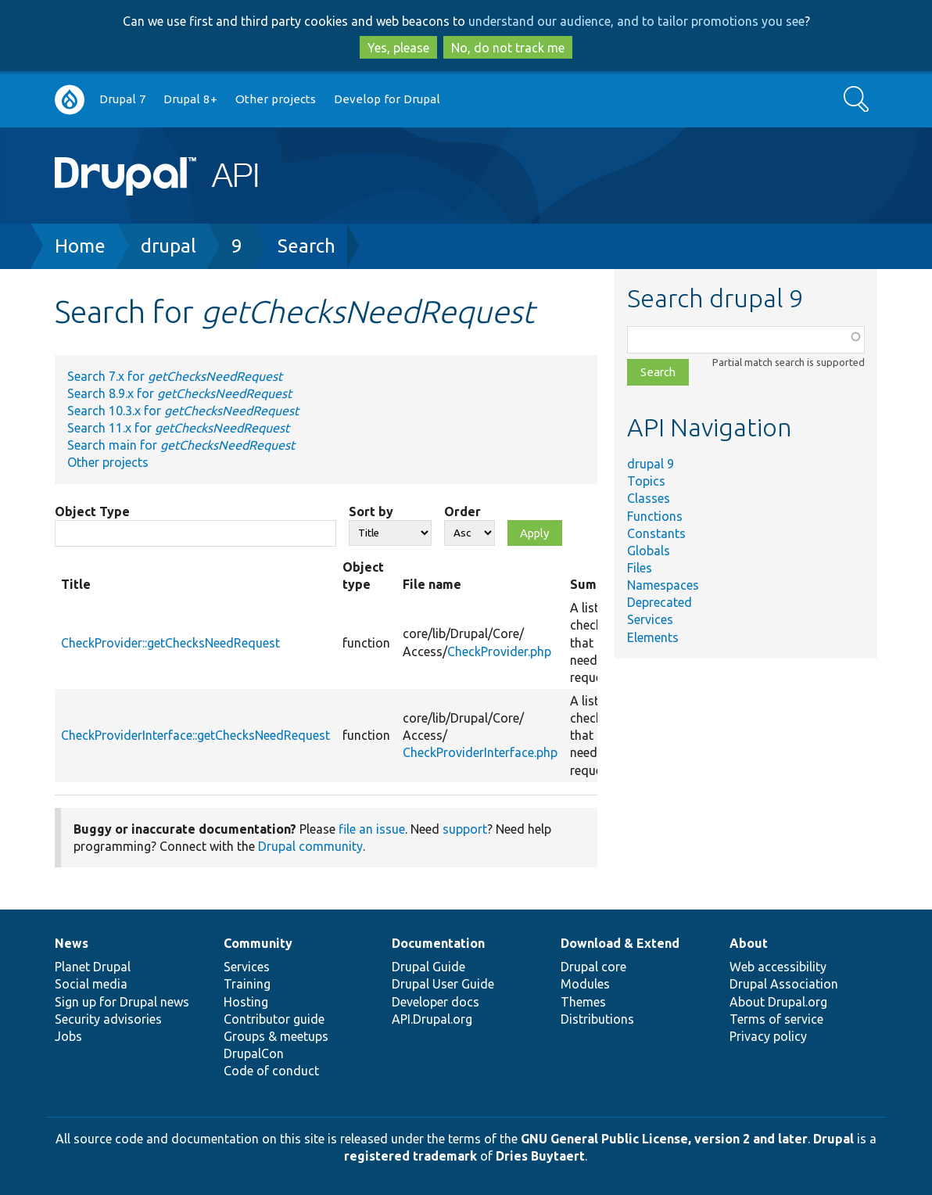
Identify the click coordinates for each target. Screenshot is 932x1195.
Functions (655, 516)
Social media (91, 984)
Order (462, 511)
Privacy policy (768, 1036)
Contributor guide (274, 1019)
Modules (585, 984)
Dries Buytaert (540, 1156)
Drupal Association (783, 984)
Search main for (181, 445)
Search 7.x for (174, 376)
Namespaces (663, 585)
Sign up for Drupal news (122, 1002)
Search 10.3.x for (183, 411)
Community (258, 943)
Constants (656, 533)
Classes (648, 498)
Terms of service (776, 1019)
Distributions (597, 1019)
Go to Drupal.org (69, 100)
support (465, 829)
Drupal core (593, 967)
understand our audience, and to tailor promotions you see (636, 21)
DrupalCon (254, 1053)
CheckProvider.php (499, 651)
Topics (646, 481)
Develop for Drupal (387, 99)
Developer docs (435, 1002)
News (71, 943)
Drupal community (310, 846)
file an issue (372, 829)
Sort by (371, 511)
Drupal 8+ (190, 99)
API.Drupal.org (432, 1019)
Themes (583, 1002)
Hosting (246, 1002)
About (748, 943)
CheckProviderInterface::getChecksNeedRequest (195, 735)
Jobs (68, 1036)
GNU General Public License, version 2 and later (664, 1139)
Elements (653, 637)
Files (639, 568)
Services (650, 619)
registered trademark (410, 1156)
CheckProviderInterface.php (480, 752)
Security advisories (108, 1019)
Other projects (275, 99)
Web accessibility (777, 967)
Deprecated (659, 602)
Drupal (833, 1139)
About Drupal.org (778, 1002)
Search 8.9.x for (179, 393)
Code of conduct (271, 1071)
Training (247, 984)
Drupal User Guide (443, 984)
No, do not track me (508, 48)
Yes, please (398, 48)
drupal (168, 246)
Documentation (438, 943)
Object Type (92, 511)
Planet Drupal (93, 967)
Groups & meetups (276, 1036)
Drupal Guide (428, 967)
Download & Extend (620, 943)
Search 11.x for (178, 428)
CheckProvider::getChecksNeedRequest (170, 643)
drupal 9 (650, 464)
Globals (648, 551)
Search (306, 246)
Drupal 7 (122, 99)
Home (80, 246)
